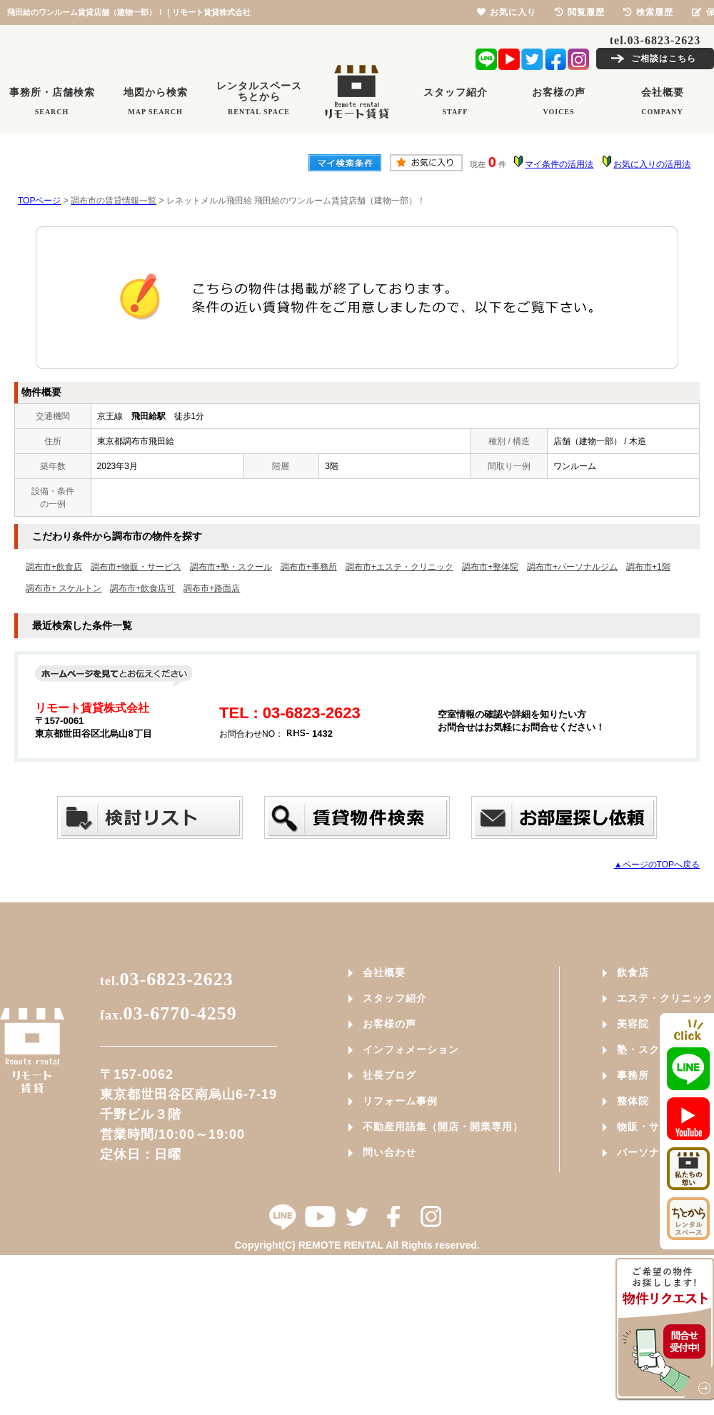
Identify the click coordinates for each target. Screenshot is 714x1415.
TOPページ (39, 201)
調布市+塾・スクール (231, 567)
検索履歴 (648, 12)
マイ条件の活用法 (559, 164)
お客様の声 (389, 1024)
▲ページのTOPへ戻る (657, 865)
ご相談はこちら (663, 59)
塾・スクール (649, 1049)
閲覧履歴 (580, 12)
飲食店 (633, 972)
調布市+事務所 (309, 567)
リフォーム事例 (400, 1101)
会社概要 (384, 972)
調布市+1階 (648, 567)
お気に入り (506, 12)
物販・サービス (654, 1127)
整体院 (633, 1101)
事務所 (633, 1075)
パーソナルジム (654, 1152)
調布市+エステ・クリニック (399, 567)
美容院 (633, 1024)
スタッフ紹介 (395, 998)
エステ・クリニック (665, 998)
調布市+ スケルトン (63, 588)
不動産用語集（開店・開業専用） (443, 1127)
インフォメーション (411, 1049)
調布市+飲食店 (54, 567)
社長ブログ (389, 1075)
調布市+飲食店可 (142, 588)
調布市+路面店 (211, 588)
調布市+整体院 (490, 567)
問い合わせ (389, 1152)
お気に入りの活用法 (651, 164)
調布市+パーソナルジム (572, 567)
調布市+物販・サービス (136, 567)
